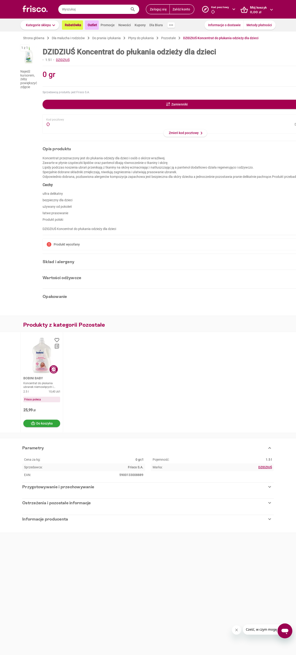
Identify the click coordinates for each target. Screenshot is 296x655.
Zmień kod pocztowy (184, 133)
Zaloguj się (158, 9)
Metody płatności (259, 25)
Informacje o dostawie (224, 25)
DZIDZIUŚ (63, 60)
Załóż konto (181, 9)
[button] (39, 25)
